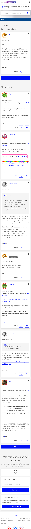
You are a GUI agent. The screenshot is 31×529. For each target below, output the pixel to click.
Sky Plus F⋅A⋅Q (22, 156)
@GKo (5, 195)
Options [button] (3, 25)
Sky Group (3, 523)
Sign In (29, 2)
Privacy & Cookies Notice (7, 520)
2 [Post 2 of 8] (4, 123)
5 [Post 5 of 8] (4, 273)
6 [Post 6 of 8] (4, 322)
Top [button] (16, 515)
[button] (28, 33)
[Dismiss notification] (29, 6)
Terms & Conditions (25, 518)
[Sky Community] (10, 2)
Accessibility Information (24, 520)
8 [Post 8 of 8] (4, 436)
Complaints (4, 522)
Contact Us (27, 522)
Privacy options (5, 518)
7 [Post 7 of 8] (4, 370)
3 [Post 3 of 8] (4, 172)
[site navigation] (2, 2)
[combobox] (14, 13)
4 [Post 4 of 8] (4, 243)
